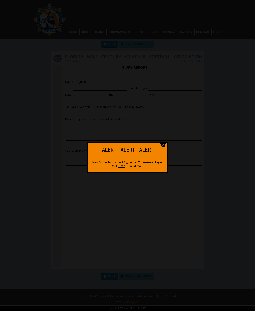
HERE (121, 163)
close (163, 142)
